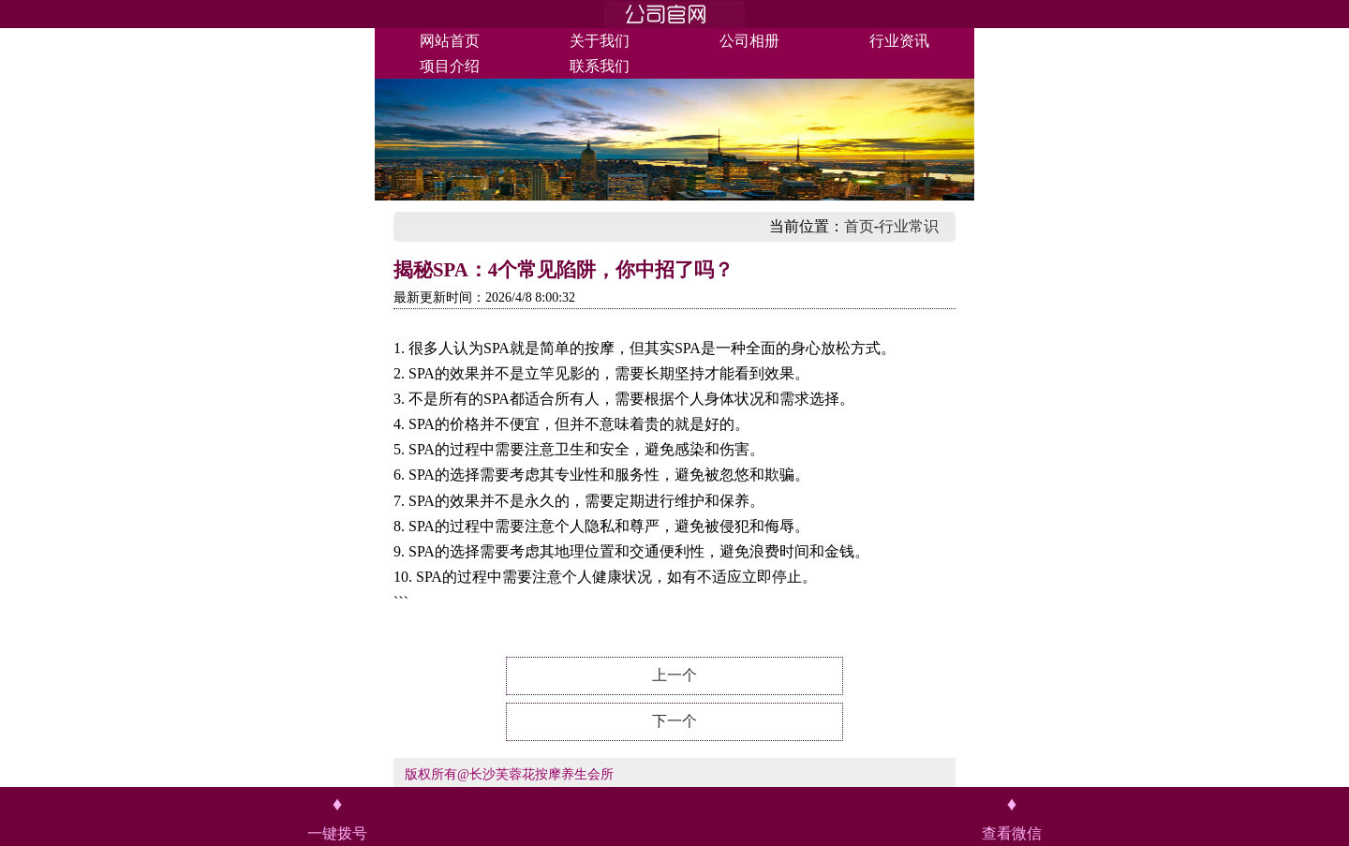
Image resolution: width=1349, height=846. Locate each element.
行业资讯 (899, 41)
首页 (859, 226)
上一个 (674, 675)
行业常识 (909, 226)
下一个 (674, 721)
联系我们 (600, 66)
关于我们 (600, 41)
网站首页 (450, 41)
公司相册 (749, 41)
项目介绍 (450, 66)
